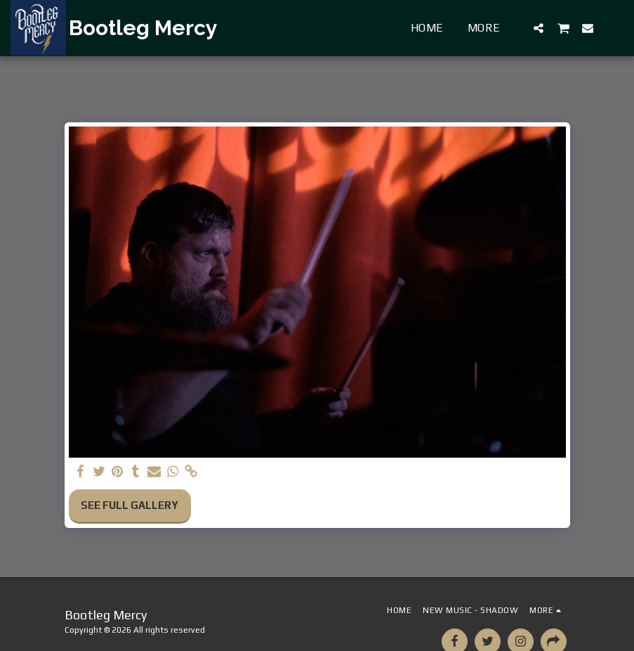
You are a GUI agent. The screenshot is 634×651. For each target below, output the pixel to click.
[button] (538, 28)
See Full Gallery (129, 505)
